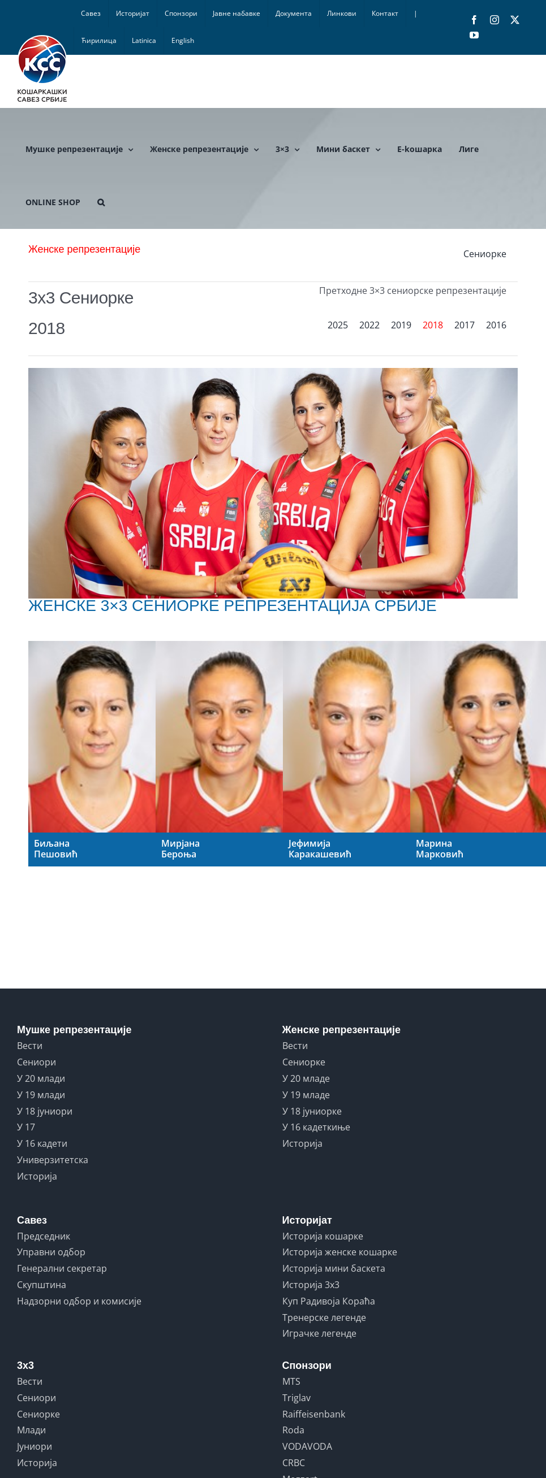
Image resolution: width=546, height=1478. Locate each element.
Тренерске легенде (324, 1317)
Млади (31, 1430)
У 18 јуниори (44, 1111)
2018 (433, 325)
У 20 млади (41, 1078)
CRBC (293, 1463)
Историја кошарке (322, 1236)
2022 (369, 325)
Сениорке (484, 254)
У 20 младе (306, 1078)
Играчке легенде (319, 1333)
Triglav (296, 1398)
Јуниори (34, 1446)
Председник (43, 1236)
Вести (29, 1045)
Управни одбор (51, 1252)
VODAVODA (307, 1446)
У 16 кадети (42, 1143)
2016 (496, 325)
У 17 (26, 1127)
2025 (338, 325)
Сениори (36, 1062)
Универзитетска (52, 1160)
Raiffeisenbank (313, 1414)
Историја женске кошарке (339, 1252)
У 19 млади (41, 1095)
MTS (291, 1381)
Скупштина (41, 1284)
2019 (401, 325)
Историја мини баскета (333, 1268)
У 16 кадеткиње (316, 1127)
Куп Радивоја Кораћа (328, 1301)
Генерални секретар (62, 1268)
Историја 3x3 (310, 1284)
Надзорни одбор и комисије (79, 1301)
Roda (293, 1430)
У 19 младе (306, 1095)
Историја (37, 1176)
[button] (101, 202)
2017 (464, 325)
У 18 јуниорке (312, 1111)
